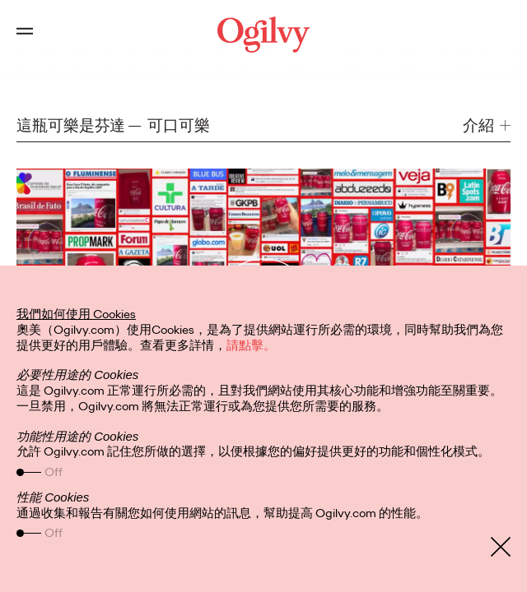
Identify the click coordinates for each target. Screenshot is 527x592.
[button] (487, 126)
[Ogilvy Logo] (263, 34)
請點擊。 (251, 345)
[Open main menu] (24, 34)
